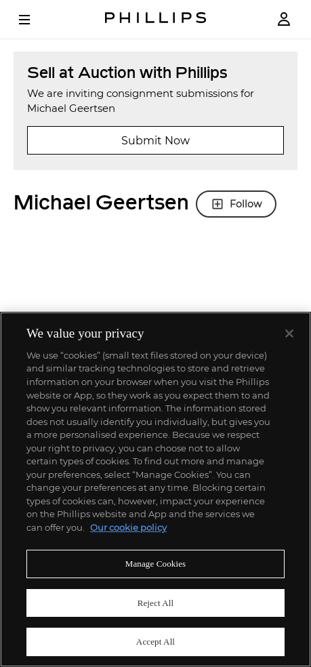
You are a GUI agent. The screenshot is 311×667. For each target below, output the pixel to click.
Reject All (156, 603)
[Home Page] (156, 19)
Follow (236, 204)
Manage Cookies (155, 564)
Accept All (155, 641)
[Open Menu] (34, 20)
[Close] (289, 333)
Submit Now (155, 140)
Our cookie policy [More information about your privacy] (128, 527)
